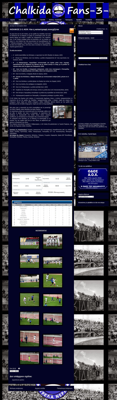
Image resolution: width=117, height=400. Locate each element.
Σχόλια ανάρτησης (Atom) (45, 394)
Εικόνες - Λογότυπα (55, 20)
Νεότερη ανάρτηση (16, 388)
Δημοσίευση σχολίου (18, 380)
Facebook (89, 20)
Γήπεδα (42, 20)
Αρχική (12, 20)
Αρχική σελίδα (40, 388)
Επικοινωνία (100, 20)
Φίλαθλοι (33, 20)
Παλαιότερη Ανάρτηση (64, 388)
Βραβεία (79, 20)
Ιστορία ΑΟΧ (23, 20)
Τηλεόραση (68, 20)
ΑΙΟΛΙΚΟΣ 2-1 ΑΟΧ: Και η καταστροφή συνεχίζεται (34, 29)
